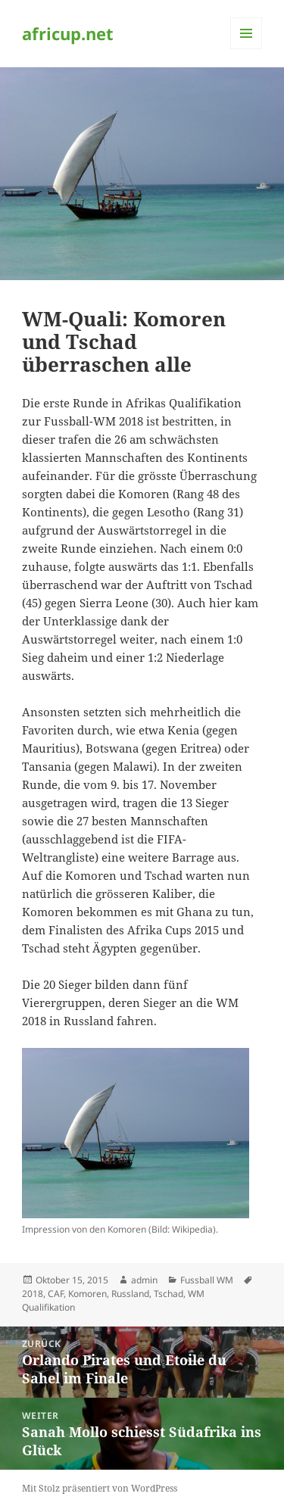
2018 (32, 1293)
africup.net (68, 33)
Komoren (87, 1293)
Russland (130, 1293)
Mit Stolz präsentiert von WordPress (99, 1488)
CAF (56, 1293)
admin (144, 1280)
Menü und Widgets (246, 48)
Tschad (168, 1293)
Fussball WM (206, 1280)
